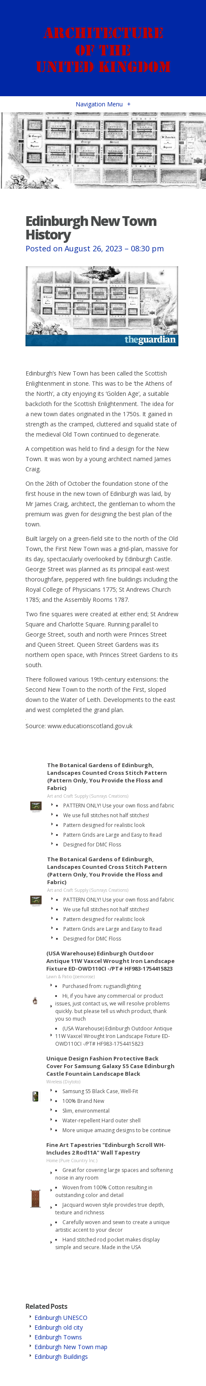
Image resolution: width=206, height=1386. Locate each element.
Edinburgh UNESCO (60, 1318)
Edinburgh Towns (58, 1337)
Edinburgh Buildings (61, 1357)
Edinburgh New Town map (70, 1347)
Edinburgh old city (58, 1327)
